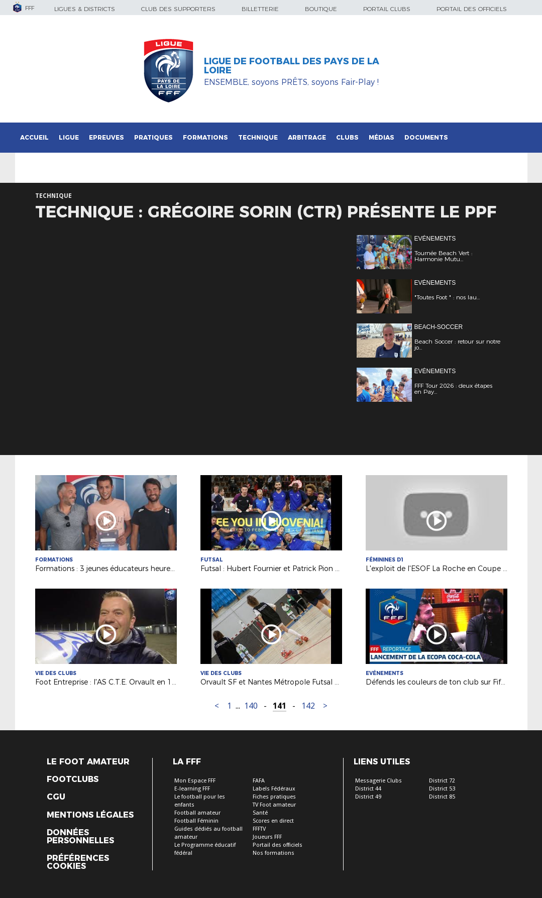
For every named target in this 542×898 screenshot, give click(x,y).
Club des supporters (178, 9)
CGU (56, 797)
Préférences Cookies (78, 862)
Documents (426, 137)
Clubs (347, 137)
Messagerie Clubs (378, 780)
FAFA (259, 780)
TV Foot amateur (274, 805)
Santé (260, 813)
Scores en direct (273, 821)
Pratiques (153, 137)
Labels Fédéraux (274, 788)
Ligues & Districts (84, 9)
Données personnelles (80, 837)
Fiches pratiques (274, 797)
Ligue (69, 137)
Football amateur (197, 813)
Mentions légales (90, 815)
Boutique (321, 9)
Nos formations (273, 853)
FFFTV (259, 829)
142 (308, 706)
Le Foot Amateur (88, 762)
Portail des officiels (472, 9)
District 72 (442, 780)
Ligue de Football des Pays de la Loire (291, 66)
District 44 (368, 788)
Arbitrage (307, 137)
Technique (258, 137)
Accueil (34, 137)
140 (251, 706)
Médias (381, 137)
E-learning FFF (192, 788)
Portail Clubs (386, 9)
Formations (205, 137)
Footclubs (72, 779)
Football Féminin (196, 821)
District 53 (442, 788)
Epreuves (106, 137)
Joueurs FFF (267, 837)
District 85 (442, 797)
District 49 (368, 797)
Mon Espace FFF (194, 780)
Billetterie (260, 9)
